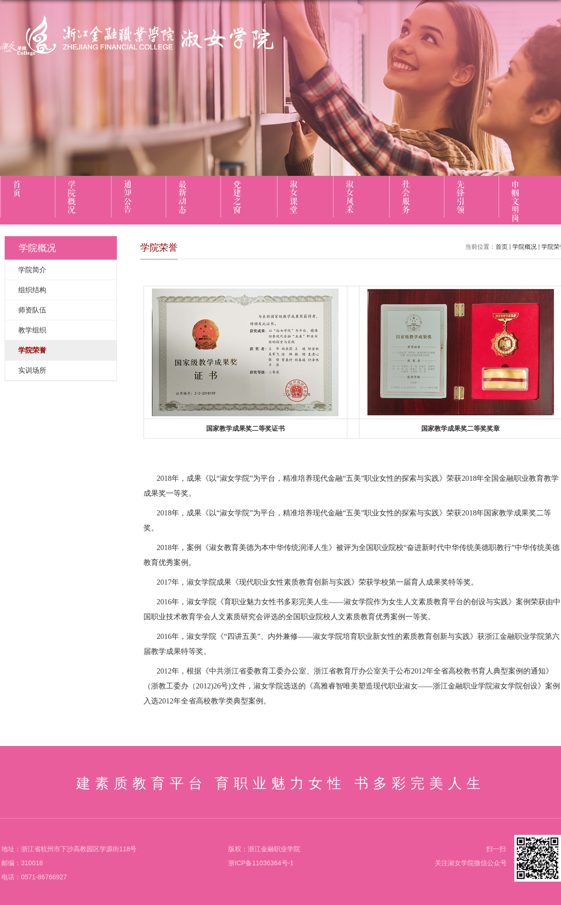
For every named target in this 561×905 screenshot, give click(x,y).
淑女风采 (349, 197)
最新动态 (182, 197)
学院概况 (71, 197)
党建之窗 (237, 197)
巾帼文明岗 (515, 202)
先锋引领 (460, 197)
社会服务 (405, 197)
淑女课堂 (293, 197)
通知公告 (127, 197)
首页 (17, 189)
